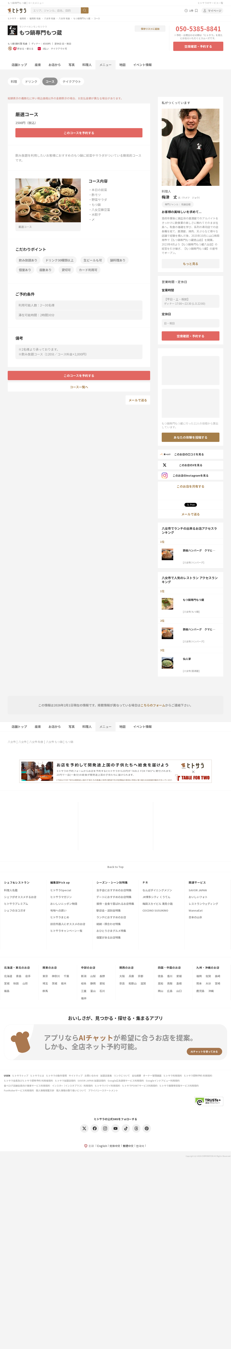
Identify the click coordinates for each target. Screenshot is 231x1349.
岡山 (160, 991)
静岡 (93, 983)
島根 (179, 983)
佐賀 (208, 976)
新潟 (83, 976)
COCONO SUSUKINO (155, 910)
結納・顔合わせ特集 (108, 924)
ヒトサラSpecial (60, 890)
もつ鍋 (11, 43)
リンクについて (122, 1075)
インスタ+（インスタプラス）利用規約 (72, 1085)
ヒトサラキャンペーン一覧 (66, 931)
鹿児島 (200, 991)
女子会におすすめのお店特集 (113, 890)
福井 (83, 998)
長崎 (217, 976)
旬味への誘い (58, 910)
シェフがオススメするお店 (20, 897)
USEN (7, 1075)
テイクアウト (72, 81)
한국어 (140, 1145)
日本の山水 (195, 917)
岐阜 (83, 983)
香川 (169, 976)
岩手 (28, 976)
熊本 (199, 983)
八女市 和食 (49, 18)
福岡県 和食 (35, 18)
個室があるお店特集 (108, 937)
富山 (93, 991)
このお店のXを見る (182, 465)
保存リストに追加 (150, 28)
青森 (18, 976)
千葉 (66, 976)
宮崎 (217, 983)
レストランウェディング (203, 904)
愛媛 (179, 976)
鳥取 (169, 983)
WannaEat (196, 910)
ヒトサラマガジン (61, 897)
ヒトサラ (12, 18)
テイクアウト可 (59, 48)
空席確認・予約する (198, 46)
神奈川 (56, 976)
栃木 (63, 983)
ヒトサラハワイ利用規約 (107, 1085)
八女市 (12, 742)
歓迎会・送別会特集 (108, 910)
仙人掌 (187, 659)
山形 (25, 983)
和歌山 (133, 983)
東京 (45, 976)
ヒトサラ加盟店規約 (65, 1080)
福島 (6, 991)
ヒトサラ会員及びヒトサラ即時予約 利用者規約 (28, 1080)
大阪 (122, 976)
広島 (169, 991)
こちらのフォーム (153, 705)
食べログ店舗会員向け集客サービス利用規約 (27, 1085)
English (102, 1145)
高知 (160, 983)
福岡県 (23, 18)
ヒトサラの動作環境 (56, 1075)
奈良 (122, 983)
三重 (83, 991)
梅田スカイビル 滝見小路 (157, 904)
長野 (102, 976)
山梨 (93, 976)
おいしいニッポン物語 (63, 904)
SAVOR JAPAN (198, 890)
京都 (140, 976)
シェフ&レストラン (17, 882)
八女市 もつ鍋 (54, 742)
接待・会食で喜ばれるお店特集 (115, 904)
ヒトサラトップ (20, 1075)
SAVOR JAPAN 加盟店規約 (92, 1080)
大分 (208, 983)
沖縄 (211, 991)
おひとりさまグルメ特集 (111, 931)
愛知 (102, 983)
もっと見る (190, 263)
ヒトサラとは (37, 1075)
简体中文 (115, 1145)
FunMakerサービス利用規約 (19, 1090)
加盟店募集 (106, 1075)
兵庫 (131, 976)
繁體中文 (128, 1145)
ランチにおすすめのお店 (111, 917)
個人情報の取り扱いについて (71, 1090)
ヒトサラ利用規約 (172, 1075)
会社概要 (136, 1075)
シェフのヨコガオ (15, 910)
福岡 (199, 976)
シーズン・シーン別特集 (112, 882)
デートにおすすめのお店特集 (113, 897)
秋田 (16, 983)
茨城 (54, 983)
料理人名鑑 (11, 890)
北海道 (8, 976)
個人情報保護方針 (45, 1090)
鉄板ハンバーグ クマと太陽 (199, 550)
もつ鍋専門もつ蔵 (81, 18)
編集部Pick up (60, 882)
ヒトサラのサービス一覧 (210, 2)
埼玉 (45, 983)
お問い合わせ (91, 1075)
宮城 (6, 983)
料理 (14, 81)
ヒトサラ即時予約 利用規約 (198, 1075)
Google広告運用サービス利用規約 (126, 1080)
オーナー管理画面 (152, 1075)
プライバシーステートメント (103, 1090)
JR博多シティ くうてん (156, 897)
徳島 (160, 976)
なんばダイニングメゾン (157, 890)
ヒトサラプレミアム (16, 904)
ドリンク (31, 81)
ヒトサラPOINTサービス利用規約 (139, 1085)
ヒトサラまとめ (59, 917)
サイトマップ (76, 1075)
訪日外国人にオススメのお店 (67, 924)
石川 (102, 991)
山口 (179, 991)
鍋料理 (18, 43)
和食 (25, 43)
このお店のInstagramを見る (185, 475)
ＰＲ (145, 882)
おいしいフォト (198, 897)
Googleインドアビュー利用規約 (163, 1080)
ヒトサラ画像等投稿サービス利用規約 (179, 1085)
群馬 (45, 991)
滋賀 (143, 983)
